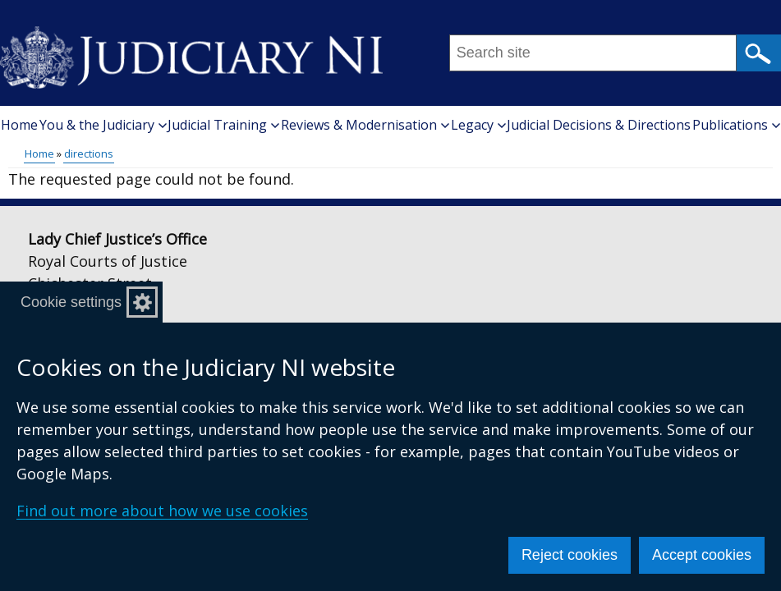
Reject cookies (569, 555)
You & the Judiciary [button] (103, 125)
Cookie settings (71, 302)
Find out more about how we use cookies (162, 510)
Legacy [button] (478, 125)
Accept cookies (701, 555)
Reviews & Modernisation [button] (365, 125)
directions (88, 153)
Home (19, 125)
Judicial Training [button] (223, 125)
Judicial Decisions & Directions (599, 125)
